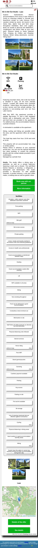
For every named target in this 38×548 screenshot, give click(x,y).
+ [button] (5, 489)
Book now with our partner (24, 182)
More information (23, 188)
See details (19, 530)
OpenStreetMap (31, 516)
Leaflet (23, 516)
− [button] (5, 492)
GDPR (20, 545)
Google (26, 542)
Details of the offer (19, 522)
